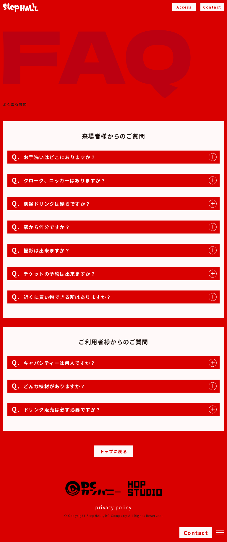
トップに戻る (113, 451)
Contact (196, 532)
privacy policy (113, 507)
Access (184, 6)
